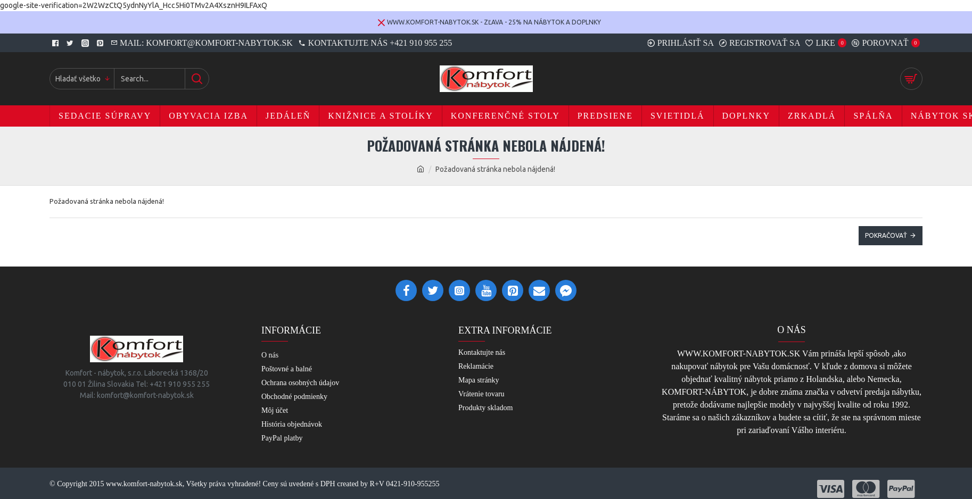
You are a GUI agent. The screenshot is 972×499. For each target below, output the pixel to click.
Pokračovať (886, 235)
